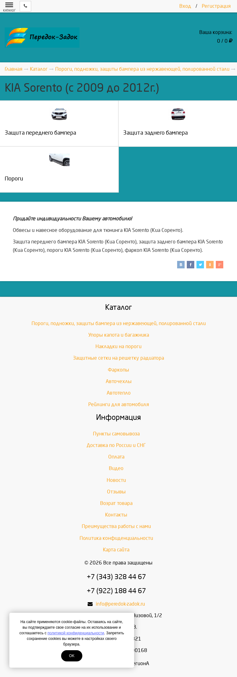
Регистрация (216, 6)
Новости (116, 480)
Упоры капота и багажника (118, 335)
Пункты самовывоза (116, 433)
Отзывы (116, 491)
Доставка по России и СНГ (116, 445)
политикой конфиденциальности (75, 633)
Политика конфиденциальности (116, 538)
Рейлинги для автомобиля (118, 404)
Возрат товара (116, 503)
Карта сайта (116, 549)
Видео (116, 468)
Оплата (116, 456)
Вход (185, 6)
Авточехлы (119, 381)
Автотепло (119, 393)
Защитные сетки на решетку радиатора (118, 358)
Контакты (116, 514)
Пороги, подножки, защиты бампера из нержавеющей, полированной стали (118, 323)
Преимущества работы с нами (116, 526)
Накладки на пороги (118, 346)
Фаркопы (118, 369)
